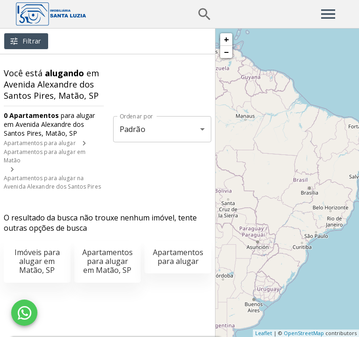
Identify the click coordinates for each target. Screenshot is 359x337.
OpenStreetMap (304, 333)
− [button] (226, 52)
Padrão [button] (132, 129)
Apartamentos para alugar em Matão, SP (107, 261)
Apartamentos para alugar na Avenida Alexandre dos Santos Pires (52, 182)
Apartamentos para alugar (40, 143)
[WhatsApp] (24, 313)
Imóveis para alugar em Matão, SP (37, 261)
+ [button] (226, 39)
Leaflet (263, 333)
